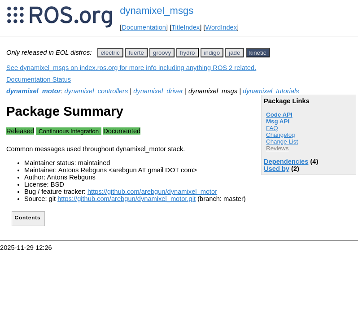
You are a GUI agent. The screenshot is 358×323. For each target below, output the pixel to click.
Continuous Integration (69, 131)
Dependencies (286, 161)
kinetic (257, 52)
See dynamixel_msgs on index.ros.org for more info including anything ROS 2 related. (131, 67)
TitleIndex (185, 27)
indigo (212, 52)
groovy (162, 52)
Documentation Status (38, 79)
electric (110, 52)
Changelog (280, 134)
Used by (276, 168)
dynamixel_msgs (156, 10)
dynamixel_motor (33, 91)
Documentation (144, 27)
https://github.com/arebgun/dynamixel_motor (152, 191)
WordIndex (221, 27)
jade (234, 52)
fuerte (136, 52)
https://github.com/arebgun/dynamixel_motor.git (126, 198)
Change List (282, 141)
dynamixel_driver (158, 91)
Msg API (277, 121)
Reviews (277, 148)
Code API (279, 114)
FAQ (272, 128)
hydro (187, 52)
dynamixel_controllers (96, 91)
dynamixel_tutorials (271, 91)
